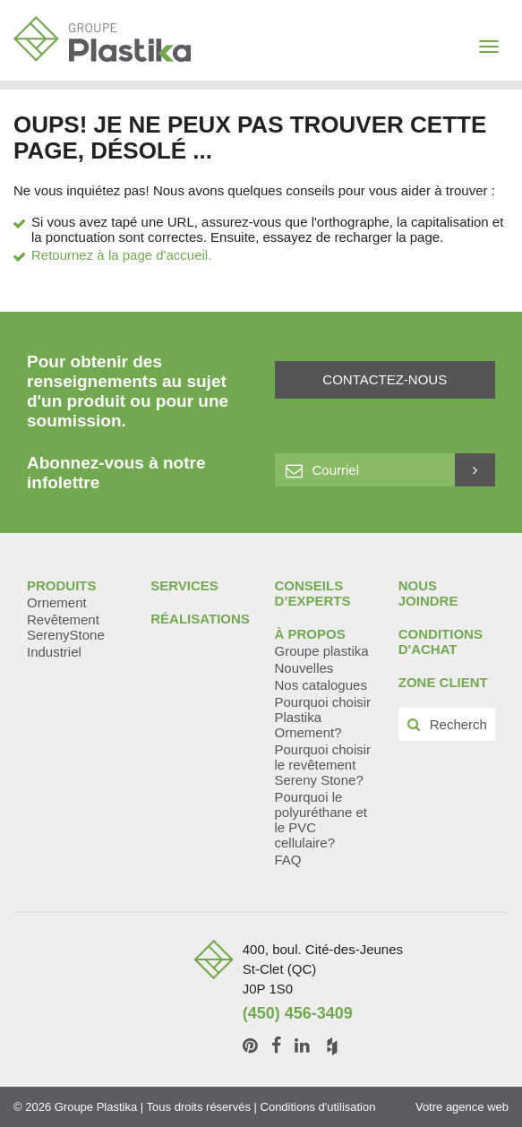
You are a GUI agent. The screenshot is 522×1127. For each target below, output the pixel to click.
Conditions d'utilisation (318, 1107)
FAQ (288, 859)
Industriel (54, 651)
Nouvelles (304, 667)
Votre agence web (462, 1107)
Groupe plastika (322, 650)
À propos (310, 633)
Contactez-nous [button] (384, 379)
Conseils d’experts (313, 593)
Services (184, 585)
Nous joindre (428, 593)
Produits (62, 585)
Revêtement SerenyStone (66, 627)
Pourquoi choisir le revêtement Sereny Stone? (323, 764)
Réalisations (200, 618)
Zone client (443, 682)
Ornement (57, 602)
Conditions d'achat (440, 641)
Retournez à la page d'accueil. (121, 254)
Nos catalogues (321, 685)
